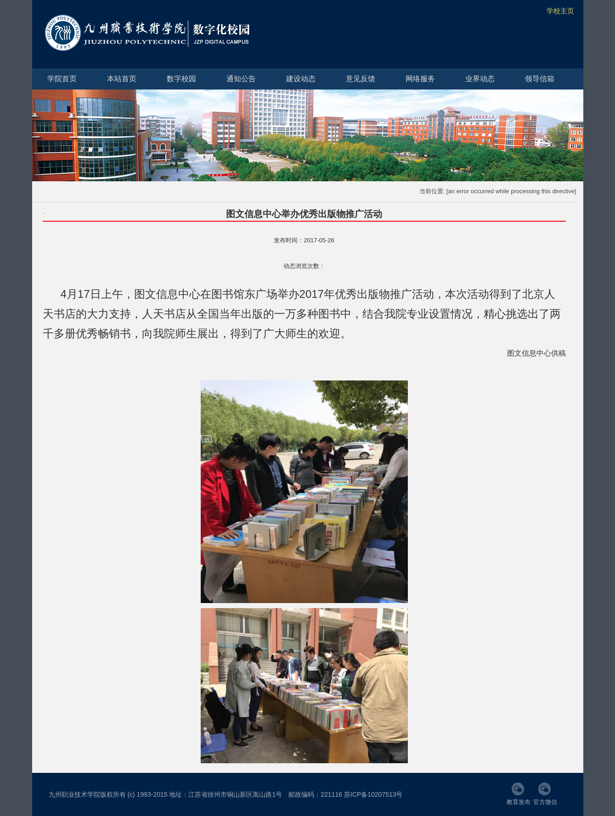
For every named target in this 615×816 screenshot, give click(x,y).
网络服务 (420, 79)
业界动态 (480, 79)
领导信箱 (539, 79)
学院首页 (62, 79)
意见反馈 (360, 79)
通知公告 (241, 79)
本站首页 (121, 79)
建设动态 (301, 79)
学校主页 (560, 11)
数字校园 (181, 79)
